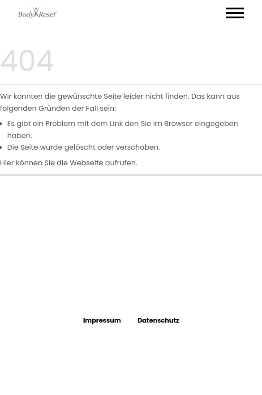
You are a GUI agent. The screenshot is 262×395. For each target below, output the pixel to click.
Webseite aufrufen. (103, 163)
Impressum (101, 320)
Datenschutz (158, 320)
